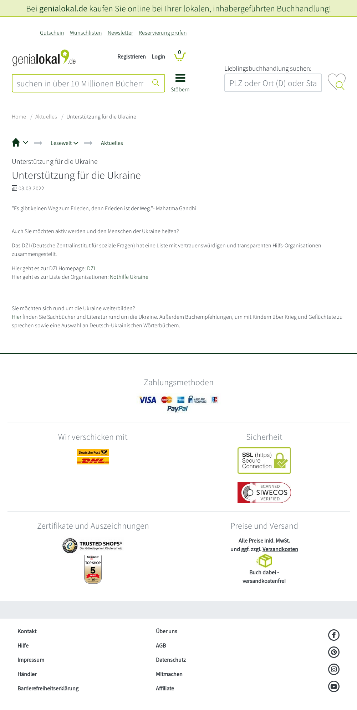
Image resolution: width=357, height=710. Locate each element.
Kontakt (26, 631)
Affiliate (165, 688)
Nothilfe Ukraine (129, 277)
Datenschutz (171, 660)
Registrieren (131, 56)
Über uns (166, 631)
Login (158, 56)
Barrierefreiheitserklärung (47, 688)
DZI (91, 268)
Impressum (30, 660)
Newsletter (120, 32)
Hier (16, 317)
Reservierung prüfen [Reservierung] (163, 32)
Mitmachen (169, 674)
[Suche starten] (155, 83)
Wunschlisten (86, 32)
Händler (26, 674)
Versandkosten (280, 549)
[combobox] (80, 83)
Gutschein (52, 32)
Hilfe (23, 645)
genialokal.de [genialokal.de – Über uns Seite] (63, 8)
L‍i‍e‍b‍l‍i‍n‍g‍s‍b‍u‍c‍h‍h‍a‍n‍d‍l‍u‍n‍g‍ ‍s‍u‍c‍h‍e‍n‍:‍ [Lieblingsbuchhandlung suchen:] (267, 68)
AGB (161, 645)
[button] (180, 85)
